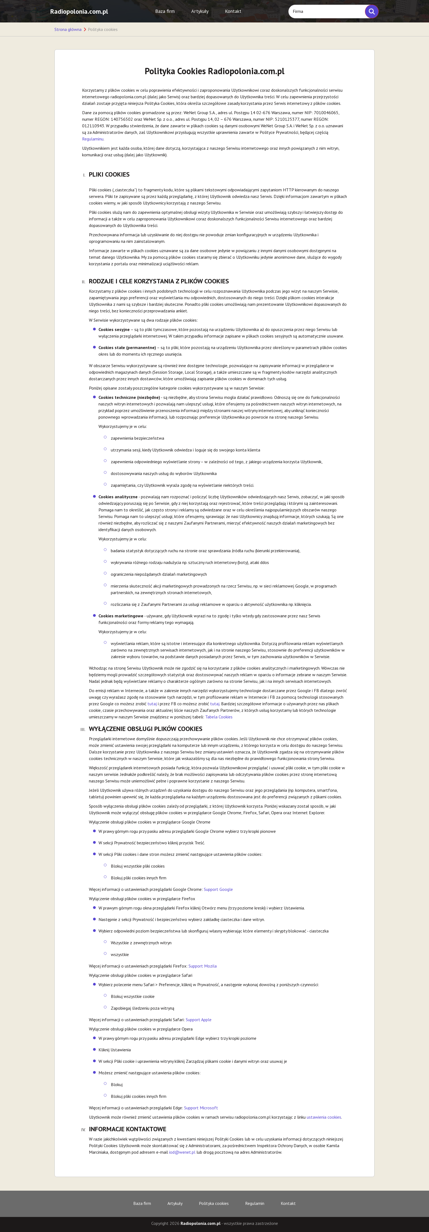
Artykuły (199, 11)
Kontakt (233, 11)
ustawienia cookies (324, 1117)
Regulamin (254, 1203)
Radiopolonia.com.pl (79, 11)
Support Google (218, 889)
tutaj (152, 703)
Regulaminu (92, 139)
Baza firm (165, 11)
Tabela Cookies (219, 716)
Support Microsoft (201, 1107)
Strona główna (68, 29)
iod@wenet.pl (182, 1152)
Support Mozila (203, 966)
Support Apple (198, 1019)
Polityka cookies (214, 1203)
